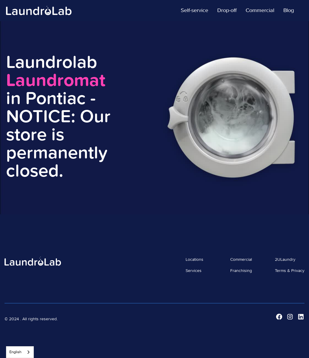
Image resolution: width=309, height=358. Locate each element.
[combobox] (20, 352)
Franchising (241, 271)
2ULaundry (285, 259)
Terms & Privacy (289, 271)
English (15, 352)
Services (194, 271)
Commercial (241, 259)
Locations (194, 259)
